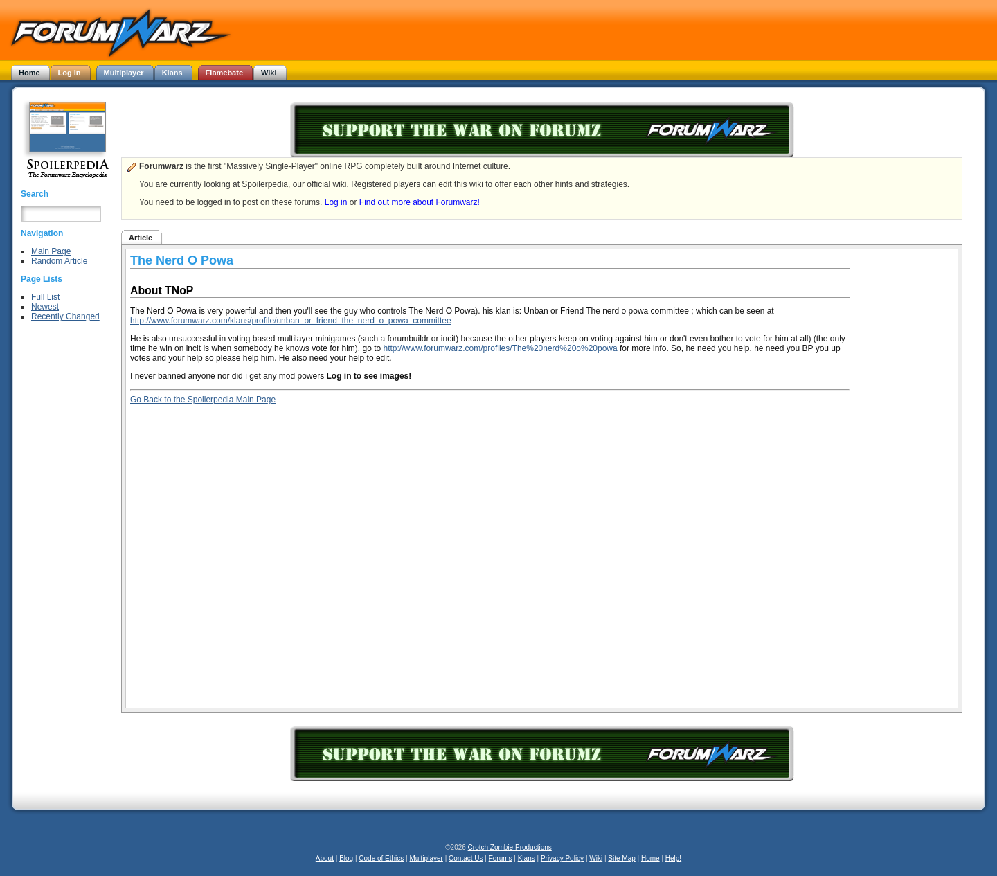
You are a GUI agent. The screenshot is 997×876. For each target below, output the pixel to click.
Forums (500, 858)
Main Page (51, 251)
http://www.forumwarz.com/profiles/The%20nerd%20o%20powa (501, 348)
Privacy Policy (562, 858)
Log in (336, 202)
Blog (346, 858)
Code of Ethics (381, 858)
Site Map (621, 858)
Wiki (595, 858)
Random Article (59, 261)
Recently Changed (65, 316)
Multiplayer (426, 858)
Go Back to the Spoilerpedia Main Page (203, 399)
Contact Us (466, 858)
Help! (673, 858)
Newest (45, 307)
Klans (526, 858)
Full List (45, 297)
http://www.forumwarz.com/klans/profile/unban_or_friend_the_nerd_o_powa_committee (290, 320)
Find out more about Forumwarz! (419, 202)
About (325, 858)
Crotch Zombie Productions (510, 847)
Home (650, 858)
